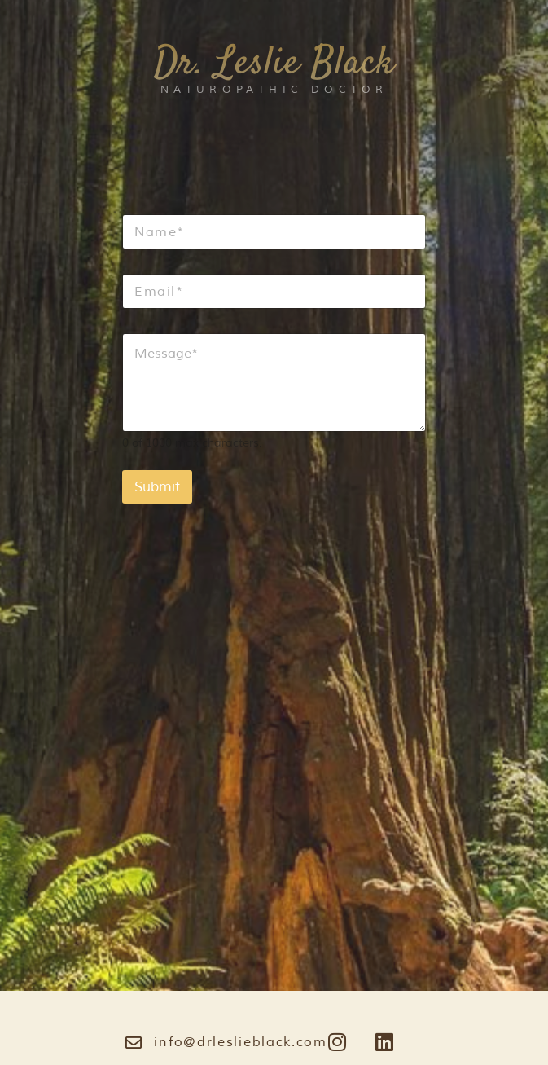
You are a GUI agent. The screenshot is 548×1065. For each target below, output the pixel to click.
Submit (157, 486)
